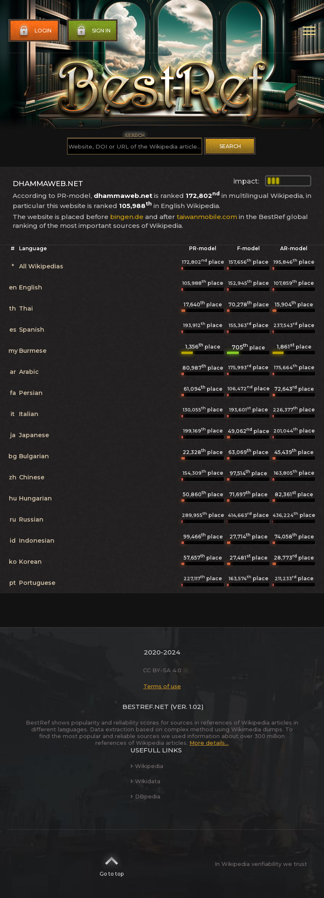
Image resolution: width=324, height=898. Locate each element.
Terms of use (162, 686)
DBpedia (145, 796)
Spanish (31, 329)
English (30, 287)
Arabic (29, 372)
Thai (26, 308)
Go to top (111, 864)
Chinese (31, 477)
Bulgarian (34, 456)
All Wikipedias (41, 266)
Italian (28, 414)
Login (34, 31)
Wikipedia (146, 766)
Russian (31, 519)
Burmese (32, 350)
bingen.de (126, 217)
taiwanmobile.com (207, 217)
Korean (30, 561)
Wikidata (145, 781)
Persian (31, 393)
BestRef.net (145, 707)
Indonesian (36, 540)
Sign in (93, 31)
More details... (209, 742)
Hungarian (35, 498)
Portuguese (37, 583)
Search (230, 146)
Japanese (34, 435)
